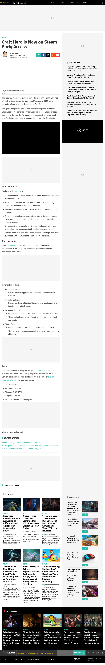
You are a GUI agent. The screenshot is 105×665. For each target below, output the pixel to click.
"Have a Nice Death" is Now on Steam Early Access (23, 450)
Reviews (63, 3)
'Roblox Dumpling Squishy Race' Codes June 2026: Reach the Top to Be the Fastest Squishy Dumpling (51, 575)
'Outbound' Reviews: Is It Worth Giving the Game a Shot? (73, 543)
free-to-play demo (45, 372)
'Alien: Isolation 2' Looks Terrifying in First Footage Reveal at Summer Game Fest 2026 (31, 638)
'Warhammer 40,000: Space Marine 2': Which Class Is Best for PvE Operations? (91, 638)
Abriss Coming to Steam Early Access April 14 (21, 444)
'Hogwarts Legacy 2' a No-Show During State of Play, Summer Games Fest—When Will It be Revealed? (82, 69)
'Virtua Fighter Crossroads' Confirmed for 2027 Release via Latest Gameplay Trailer (31, 523)
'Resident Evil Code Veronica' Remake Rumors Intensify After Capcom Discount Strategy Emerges (81, 90)
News (53, 3)
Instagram (97, 654)
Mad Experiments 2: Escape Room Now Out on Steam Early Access (30, 447)
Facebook (43, 56)
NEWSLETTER (10, 654)
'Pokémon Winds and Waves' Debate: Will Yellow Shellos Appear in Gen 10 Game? (52, 638)
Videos (84, 3)
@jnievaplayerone (18, 56)
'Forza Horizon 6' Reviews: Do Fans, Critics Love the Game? (73, 526)
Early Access (13, 247)
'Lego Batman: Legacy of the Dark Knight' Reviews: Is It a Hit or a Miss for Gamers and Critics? (73, 509)
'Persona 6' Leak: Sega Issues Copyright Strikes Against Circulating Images (81, 83)
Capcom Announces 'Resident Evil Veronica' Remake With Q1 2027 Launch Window (81, 105)
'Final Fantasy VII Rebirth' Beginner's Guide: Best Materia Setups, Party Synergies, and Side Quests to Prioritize (31, 576)
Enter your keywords (102, 3)
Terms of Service (34, 661)
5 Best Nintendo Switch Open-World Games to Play (73, 560)
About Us (5, 661)
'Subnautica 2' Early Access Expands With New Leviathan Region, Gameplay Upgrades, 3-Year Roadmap (82, 113)
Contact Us (18, 661)
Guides (94, 3)
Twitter (48, 56)
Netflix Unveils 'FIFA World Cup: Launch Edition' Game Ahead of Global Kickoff (81, 98)
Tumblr (102, 654)
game (17, 192)
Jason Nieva (16, 54)
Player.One (27, 3)
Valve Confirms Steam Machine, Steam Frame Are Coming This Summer (81, 77)
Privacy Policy (50, 661)
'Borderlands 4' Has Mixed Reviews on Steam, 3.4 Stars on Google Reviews (73, 594)
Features (74, 3)
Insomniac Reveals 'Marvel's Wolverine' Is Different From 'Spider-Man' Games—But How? (11, 524)
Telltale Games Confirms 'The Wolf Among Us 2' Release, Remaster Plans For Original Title (12, 640)
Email (38, 56)
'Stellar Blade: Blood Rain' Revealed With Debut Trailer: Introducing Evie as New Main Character (11, 575)
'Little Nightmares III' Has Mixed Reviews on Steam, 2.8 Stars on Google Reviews (73, 577)
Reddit (53, 56)
